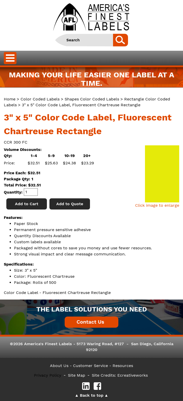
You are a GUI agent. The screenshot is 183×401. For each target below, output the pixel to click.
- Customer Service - (90, 365)
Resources (123, 365)
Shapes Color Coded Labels (92, 99)
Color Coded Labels (40, 99)
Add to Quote (69, 203)
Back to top (91, 395)
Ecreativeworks (132, 375)
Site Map (76, 375)
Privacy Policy (47, 375)
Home (9, 99)
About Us (59, 365)
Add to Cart (26, 203)
